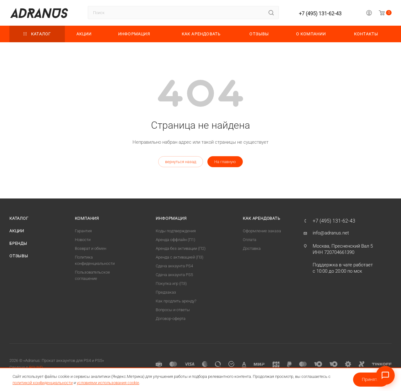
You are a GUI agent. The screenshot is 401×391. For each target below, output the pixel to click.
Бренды (18, 243)
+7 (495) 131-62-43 (320, 14)
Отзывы (18, 256)
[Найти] (271, 12)
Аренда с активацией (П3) (179, 257)
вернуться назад (180, 161)
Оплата (249, 239)
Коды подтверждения (176, 231)
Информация (171, 218)
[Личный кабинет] (369, 14)
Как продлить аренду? (176, 301)
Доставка (252, 248)
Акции (16, 231)
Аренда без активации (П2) (181, 248)
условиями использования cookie (108, 382)
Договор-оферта (170, 318)
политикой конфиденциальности (43, 382)
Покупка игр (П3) (171, 283)
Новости (83, 239)
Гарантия (83, 231)
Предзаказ (166, 292)
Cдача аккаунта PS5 (174, 274)
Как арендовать (261, 218)
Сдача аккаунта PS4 (174, 266)
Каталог (19, 218)
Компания (87, 218)
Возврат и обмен (90, 248)
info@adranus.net (331, 233)
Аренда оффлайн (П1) (175, 239)
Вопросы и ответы (173, 309)
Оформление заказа (262, 231)
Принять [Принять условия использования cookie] (371, 379)
